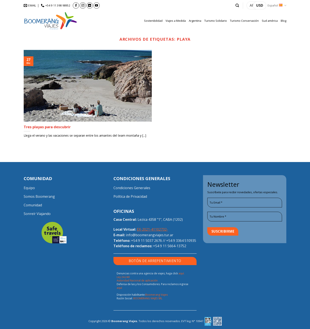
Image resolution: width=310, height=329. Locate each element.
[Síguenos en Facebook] (76, 5)
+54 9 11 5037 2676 (146, 240)
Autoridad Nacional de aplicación (137, 280)
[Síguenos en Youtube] (96, 5)
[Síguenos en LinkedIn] (90, 5)
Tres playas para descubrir (47, 127)
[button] (237, 5)
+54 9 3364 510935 (181, 240)
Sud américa (270, 21)
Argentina (195, 21)
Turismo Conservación (244, 21)
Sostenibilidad (153, 21)
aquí (119, 288)
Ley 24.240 (123, 277)
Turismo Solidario (215, 21)
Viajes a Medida (176, 21)
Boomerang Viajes (156, 295)
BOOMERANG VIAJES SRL (147, 298)
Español (277, 5)
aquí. (181, 273)
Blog (283, 21)
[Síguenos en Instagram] (83, 5)
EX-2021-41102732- (152, 229)
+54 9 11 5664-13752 (169, 246)
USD (259, 5)
